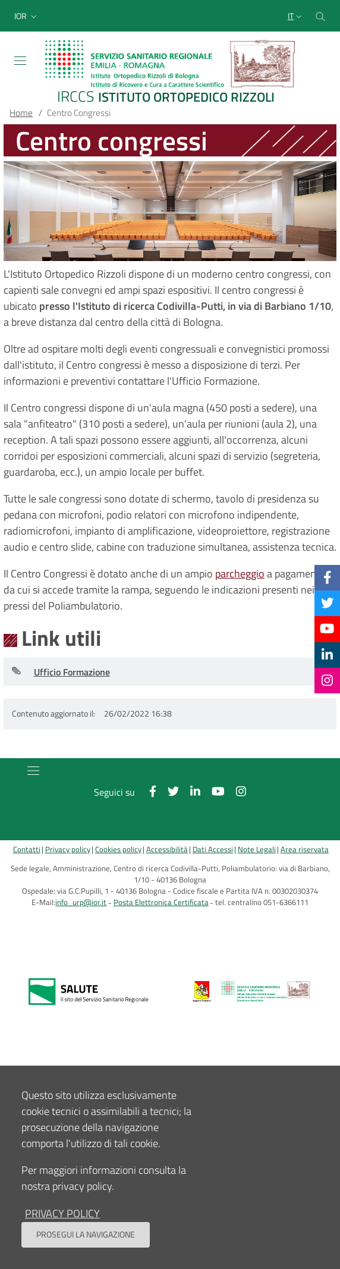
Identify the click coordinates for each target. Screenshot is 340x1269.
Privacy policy (67, 849)
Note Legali (257, 849)
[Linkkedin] (327, 654)
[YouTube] (327, 628)
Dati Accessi (213, 849)
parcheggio (240, 574)
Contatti (26, 849)
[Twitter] (327, 602)
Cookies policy (118, 849)
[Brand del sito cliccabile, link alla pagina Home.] (170, 73)
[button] (26, 16)
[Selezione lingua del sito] (296, 16)
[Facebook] (327, 577)
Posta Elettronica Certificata (161, 902)
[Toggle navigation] (20, 61)
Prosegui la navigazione (85, 1234)
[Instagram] (327, 680)
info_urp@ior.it (80, 902)
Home (21, 113)
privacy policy (62, 1213)
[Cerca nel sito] (320, 16)
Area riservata (305, 849)
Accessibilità (167, 849)
